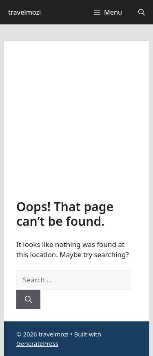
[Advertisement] (76, 126)
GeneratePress (37, 343)
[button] (141, 12)
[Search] (28, 299)
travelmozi (24, 12)
